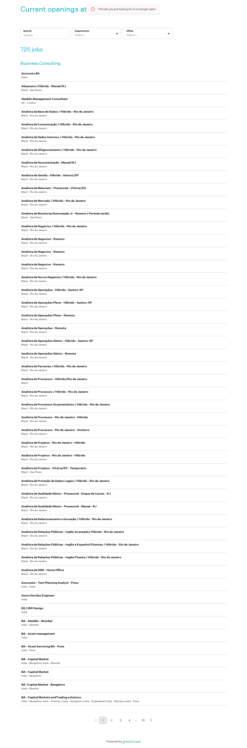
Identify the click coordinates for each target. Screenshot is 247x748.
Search (27, 30)
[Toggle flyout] (117, 34)
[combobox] (126, 35)
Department (82, 30)
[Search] (44, 36)
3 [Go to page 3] (120, 720)
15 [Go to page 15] (143, 720)
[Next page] (151, 720)
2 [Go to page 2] (111, 720)
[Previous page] (96, 720)
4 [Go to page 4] (130, 720)
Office (129, 30)
